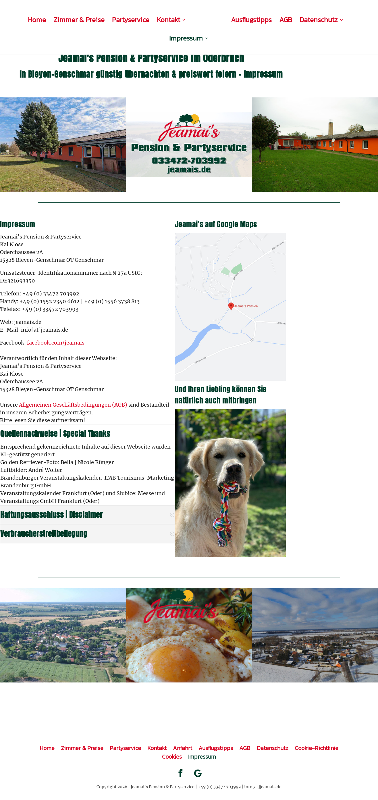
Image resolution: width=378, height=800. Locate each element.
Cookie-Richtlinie (316, 747)
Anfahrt (182, 747)
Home (18, 19)
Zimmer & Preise (60, 19)
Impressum (345, 19)
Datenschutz (296, 19)
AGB (263, 19)
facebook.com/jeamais (55, 342)
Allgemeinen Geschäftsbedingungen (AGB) (73, 404)
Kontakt (150, 19)
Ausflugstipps (229, 19)
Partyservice (112, 19)
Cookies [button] (172, 755)
